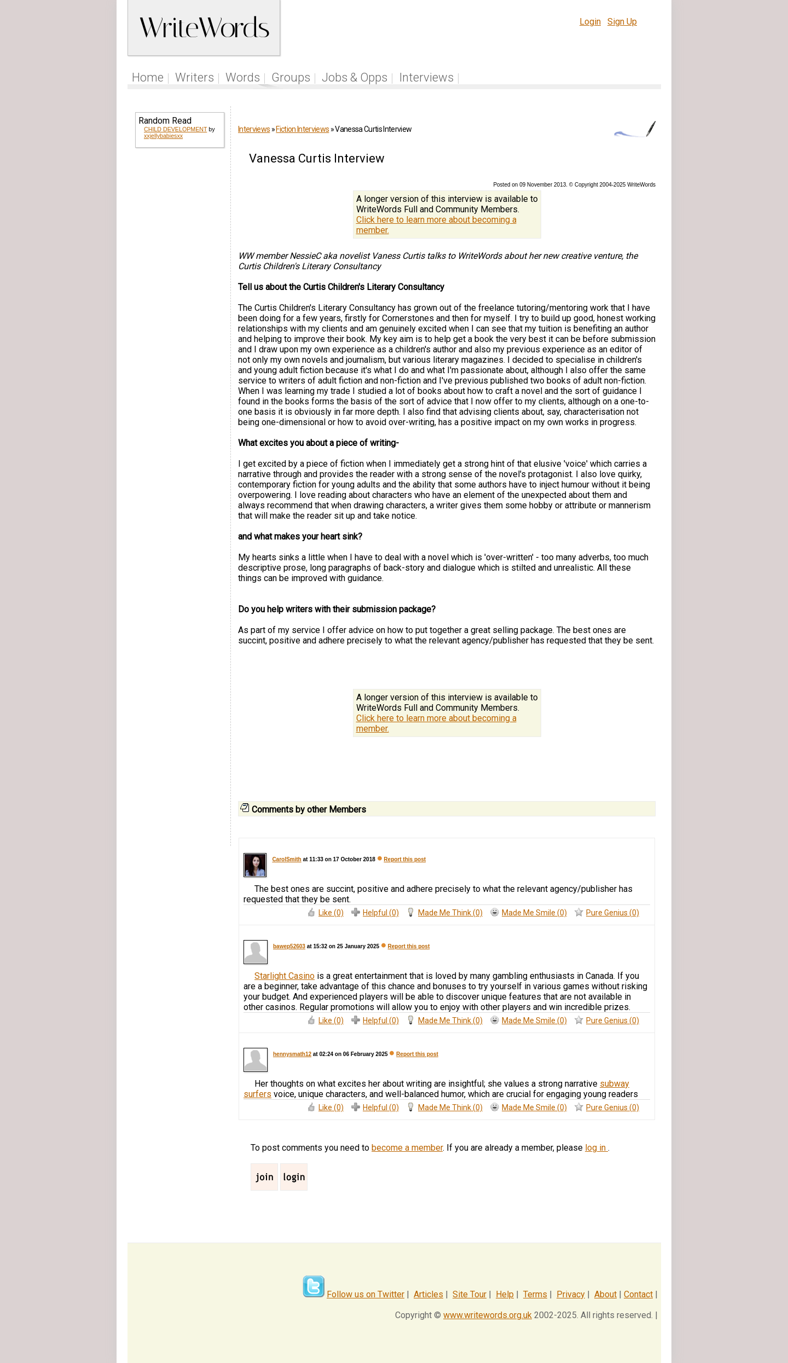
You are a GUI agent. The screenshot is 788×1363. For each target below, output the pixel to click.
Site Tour (469, 1294)
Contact (638, 1294)
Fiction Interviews (302, 129)
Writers (194, 77)
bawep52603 (289, 946)
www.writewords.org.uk (487, 1315)
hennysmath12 (292, 1054)
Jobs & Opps (354, 77)
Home (148, 77)
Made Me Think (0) (450, 912)
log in (596, 1147)
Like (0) (331, 912)
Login (590, 21)
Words (242, 77)
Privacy (571, 1294)
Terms (535, 1294)
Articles (428, 1294)
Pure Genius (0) (612, 912)
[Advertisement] (179, 333)
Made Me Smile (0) (534, 912)
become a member (407, 1147)
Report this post (405, 859)
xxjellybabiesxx (163, 135)
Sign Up (622, 21)
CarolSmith (286, 859)
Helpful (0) (381, 912)
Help (505, 1294)
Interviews (426, 77)
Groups (290, 77)
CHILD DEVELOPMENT (175, 129)
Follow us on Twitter (365, 1294)
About (605, 1294)
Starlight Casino (284, 976)
